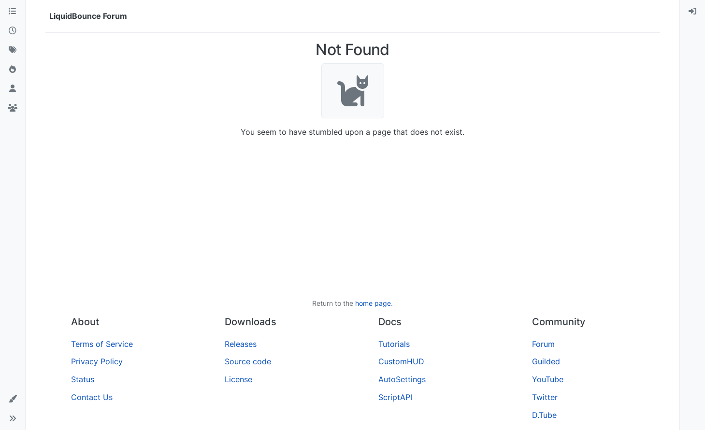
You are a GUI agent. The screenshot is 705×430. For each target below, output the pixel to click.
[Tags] (12, 50)
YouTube (547, 379)
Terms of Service (102, 344)
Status (82, 379)
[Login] (692, 11)
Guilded (546, 361)
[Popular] (12, 69)
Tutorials (394, 344)
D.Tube (544, 415)
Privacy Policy (97, 361)
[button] (12, 399)
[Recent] (12, 31)
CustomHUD (401, 361)
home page (373, 303)
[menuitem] (692, 11)
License (238, 379)
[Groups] (12, 108)
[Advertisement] (353, 218)
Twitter (545, 397)
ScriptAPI (395, 397)
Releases (241, 344)
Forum (543, 344)
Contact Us (92, 397)
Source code (248, 361)
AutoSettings (402, 379)
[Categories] (12, 11)
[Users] (12, 89)
